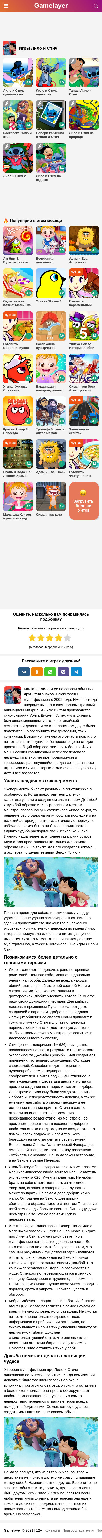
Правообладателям (78, 1530)
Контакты (52, 1530)
